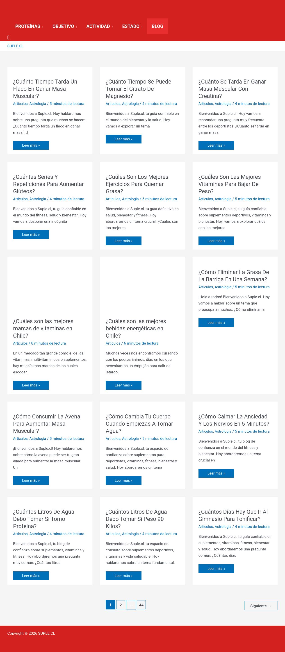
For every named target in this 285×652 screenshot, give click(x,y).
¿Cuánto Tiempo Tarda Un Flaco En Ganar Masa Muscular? (46, 88)
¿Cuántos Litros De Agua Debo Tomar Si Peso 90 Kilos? (138, 518)
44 (140, 604)
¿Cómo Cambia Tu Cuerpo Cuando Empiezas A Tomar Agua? (141, 423)
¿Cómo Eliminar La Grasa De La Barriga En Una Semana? (231, 279)
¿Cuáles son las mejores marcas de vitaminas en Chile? (44, 328)
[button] (29, 26)
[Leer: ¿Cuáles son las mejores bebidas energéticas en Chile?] (142, 287)
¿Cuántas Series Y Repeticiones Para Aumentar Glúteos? (38, 184)
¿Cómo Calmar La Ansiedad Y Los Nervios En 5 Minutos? (234, 423)
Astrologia (38, 103)
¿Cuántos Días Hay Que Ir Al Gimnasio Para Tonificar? (234, 515)
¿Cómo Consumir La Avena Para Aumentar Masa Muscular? (48, 423)
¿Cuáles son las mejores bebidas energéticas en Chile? (137, 328)
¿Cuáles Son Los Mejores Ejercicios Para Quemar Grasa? (138, 184)
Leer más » (31, 144)
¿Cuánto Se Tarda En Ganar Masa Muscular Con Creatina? (233, 88)
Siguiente (260, 604)
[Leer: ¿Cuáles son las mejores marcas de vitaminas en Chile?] (50, 287)
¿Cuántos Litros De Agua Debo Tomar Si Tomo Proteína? (45, 518)
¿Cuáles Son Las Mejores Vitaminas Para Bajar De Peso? (231, 184)
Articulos (20, 103)
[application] (41, 26)
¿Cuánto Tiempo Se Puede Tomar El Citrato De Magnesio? (140, 88)
